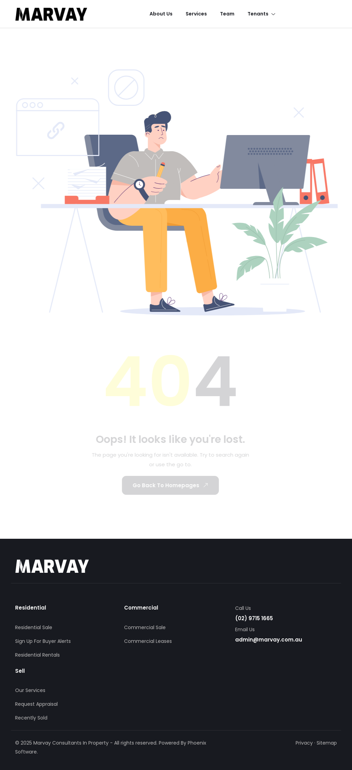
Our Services (30, 690)
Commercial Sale (145, 627)
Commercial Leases (148, 641)
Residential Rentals (37, 654)
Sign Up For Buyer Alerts (43, 641)
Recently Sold (31, 717)
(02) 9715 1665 (254, 618)
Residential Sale (33, 627)
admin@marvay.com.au (268, 639)
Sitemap (327, 742)
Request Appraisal (36, 704)
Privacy (304, 742)
